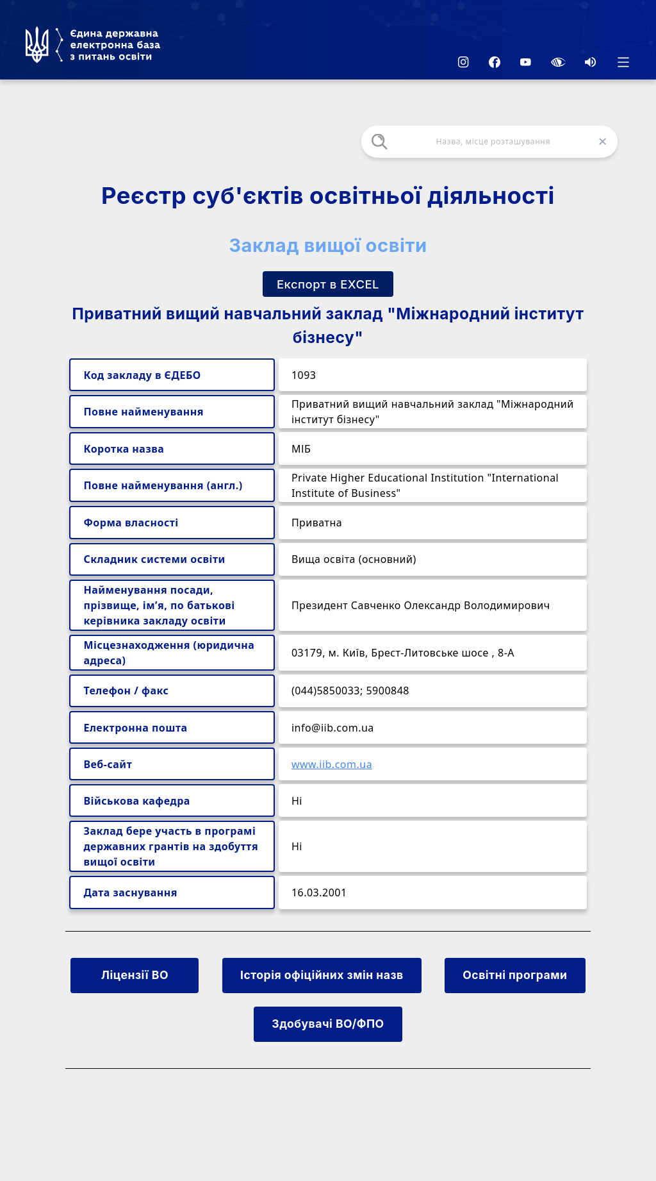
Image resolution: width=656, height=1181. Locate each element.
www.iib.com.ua (331, 764)
